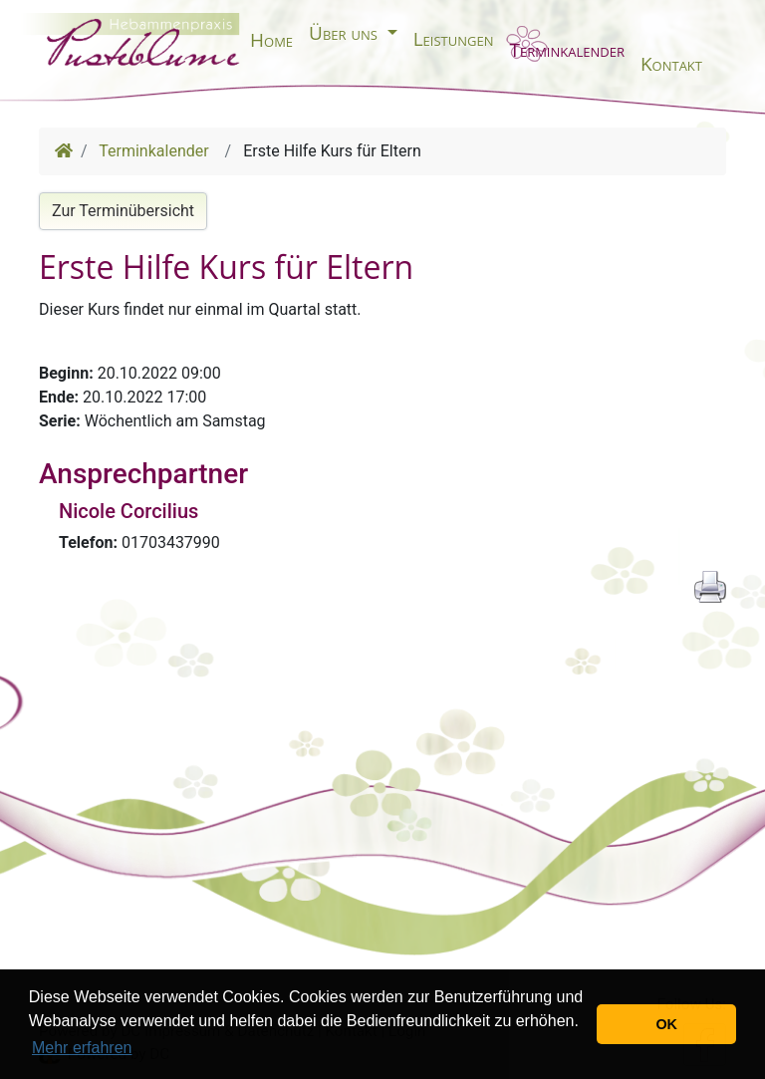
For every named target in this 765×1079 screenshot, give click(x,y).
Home (271, 40)
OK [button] (666, 1024)
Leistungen (453, 39)
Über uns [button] (345, 33)
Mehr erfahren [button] (82, 1047)
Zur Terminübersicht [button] (123, 210)
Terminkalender (566, 50)
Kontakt (671, 64)
